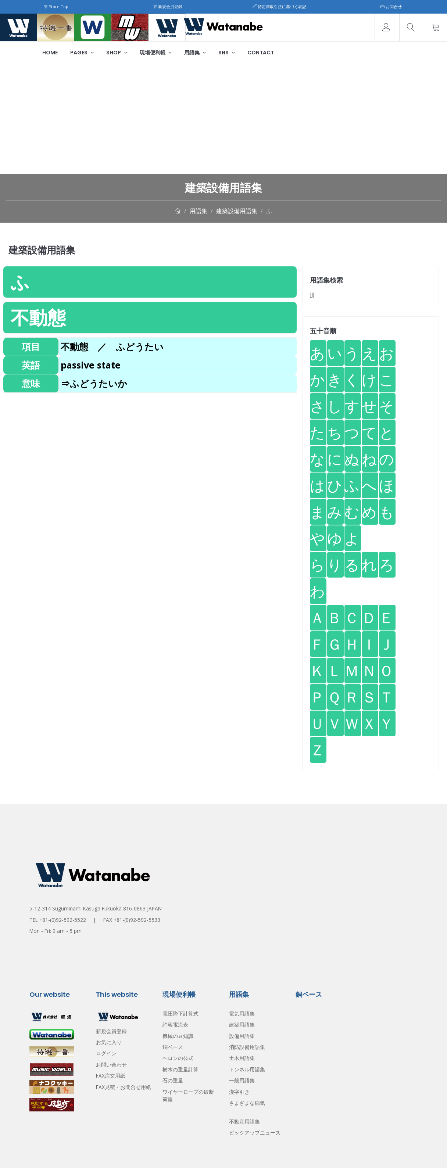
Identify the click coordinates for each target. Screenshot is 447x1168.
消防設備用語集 (247, 1046)
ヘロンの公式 (177, 1057)
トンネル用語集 (247, 1069)
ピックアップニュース (254, 1132)
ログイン (106, 1053)
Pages (82, 52)
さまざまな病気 (247, 1102)
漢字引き (239, 1091)
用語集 (195, 52)
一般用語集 (242, 1080)
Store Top (56, 6)
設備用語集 (242, 1035)
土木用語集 (242, 1057)
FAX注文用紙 (110, 1075)
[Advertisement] (223, 119)
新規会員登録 (167, 6)
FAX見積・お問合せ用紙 (123, 1086)
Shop (116, 52)
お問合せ (391, 6)
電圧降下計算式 (180, 1013)
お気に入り (109, 1042)
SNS (226, 52)
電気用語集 (242, 1013)
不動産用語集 (244, 1121)
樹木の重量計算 (180, 1069)
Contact (260, 52)
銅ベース (172, 1046)
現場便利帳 (156, 52)
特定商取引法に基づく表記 (279, 6)
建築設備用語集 (236, 211)
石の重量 (172, 1080)
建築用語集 (242, 1024)
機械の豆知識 (177, 1035)
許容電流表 (175, 1024)
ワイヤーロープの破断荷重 (188, 1095)
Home (50, 52)
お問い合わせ (111, 1064)
